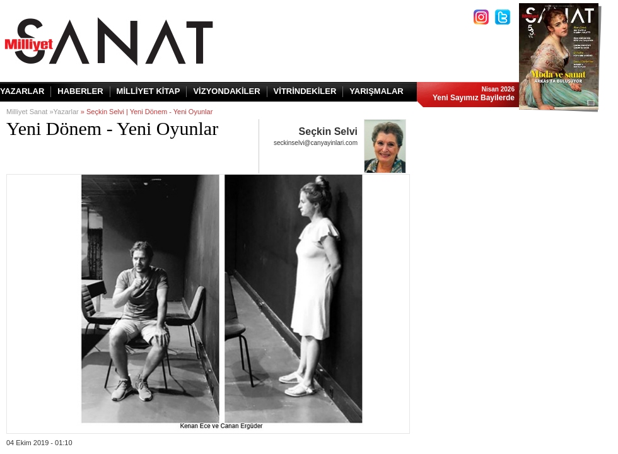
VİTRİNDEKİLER (305, 91)
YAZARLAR (22, 91)
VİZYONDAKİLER (226, 91)
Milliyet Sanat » (30, 111)
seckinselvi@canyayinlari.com (316, 142)
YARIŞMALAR (376, 91)
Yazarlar (66, 111)
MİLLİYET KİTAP (148, 91)
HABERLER (80, 91)
